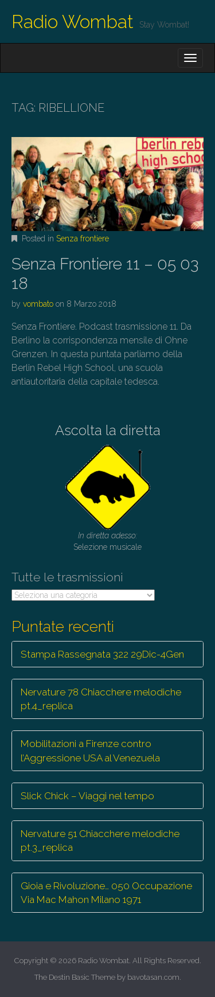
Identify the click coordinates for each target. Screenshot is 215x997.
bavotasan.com (153, 977)
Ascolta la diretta (108, 430)
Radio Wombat (72, 21)
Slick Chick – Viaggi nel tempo (87, 795)
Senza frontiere (82, 238)
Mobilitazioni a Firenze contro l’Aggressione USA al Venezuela (90, 750)
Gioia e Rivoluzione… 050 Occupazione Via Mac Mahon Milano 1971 (106, 892)
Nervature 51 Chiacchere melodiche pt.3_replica (100, 840)
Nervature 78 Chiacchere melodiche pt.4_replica (101, 698)
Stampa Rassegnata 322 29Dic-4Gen (102, 654)
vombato (38, 303)
